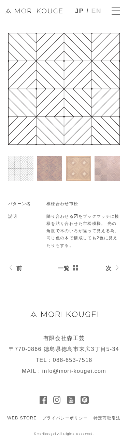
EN (96, 10)
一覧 (64, 268)
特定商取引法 (107, 418)
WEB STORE (22, 418)
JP (79, 11)
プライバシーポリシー (65, 418)
